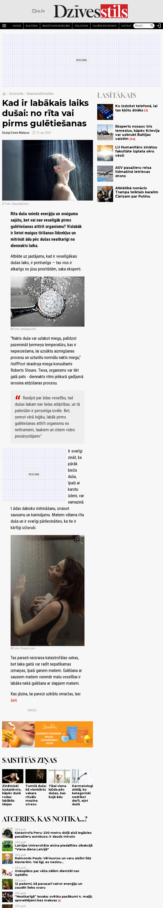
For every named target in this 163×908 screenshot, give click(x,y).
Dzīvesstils (16, 94)
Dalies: (32, 710)
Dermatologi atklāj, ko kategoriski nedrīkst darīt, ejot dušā (82, 795)
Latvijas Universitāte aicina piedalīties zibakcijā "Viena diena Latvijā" (54, 847)
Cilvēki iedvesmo (105, 25)
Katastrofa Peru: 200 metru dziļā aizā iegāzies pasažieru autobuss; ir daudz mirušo (53, 834)
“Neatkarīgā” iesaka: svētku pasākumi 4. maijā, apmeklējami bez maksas (54, 898)
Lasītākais (116, 95)
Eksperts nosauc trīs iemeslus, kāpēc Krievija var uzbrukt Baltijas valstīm (137, 132)
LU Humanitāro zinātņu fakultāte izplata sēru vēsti (136, 151)
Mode (17, 25)
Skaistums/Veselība (56, 25)
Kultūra (32, 25)
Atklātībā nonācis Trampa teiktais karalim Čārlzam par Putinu (136, 192)
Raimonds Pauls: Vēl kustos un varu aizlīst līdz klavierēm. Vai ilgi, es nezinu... (53, 860)
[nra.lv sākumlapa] (38, 11)
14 (132, 139)
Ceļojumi (81, 25)
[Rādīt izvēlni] (4, 25)
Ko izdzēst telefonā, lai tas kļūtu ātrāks (136, 108)
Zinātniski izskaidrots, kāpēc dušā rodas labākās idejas (11, 795)
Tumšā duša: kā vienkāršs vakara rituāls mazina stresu (35, 795)
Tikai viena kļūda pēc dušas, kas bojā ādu (57, 791)
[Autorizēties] (159, 25)
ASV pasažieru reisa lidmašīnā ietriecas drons (133, 172)
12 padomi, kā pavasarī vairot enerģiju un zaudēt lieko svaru (48, 885)
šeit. (14, 700)
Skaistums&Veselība (40, 94)
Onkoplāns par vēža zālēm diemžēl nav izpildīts (47, 873)
